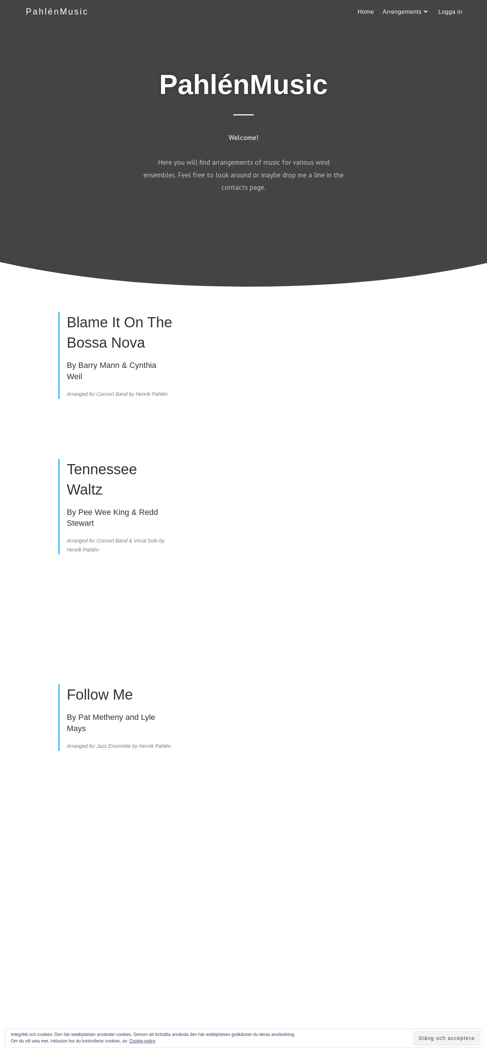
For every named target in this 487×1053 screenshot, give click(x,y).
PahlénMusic (58, 12)
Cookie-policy (142, 1041)
